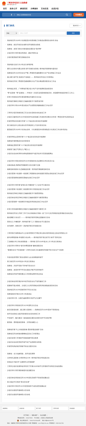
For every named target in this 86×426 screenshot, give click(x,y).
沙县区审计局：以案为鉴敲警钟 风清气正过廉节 (24, 298)
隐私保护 (34, 415)
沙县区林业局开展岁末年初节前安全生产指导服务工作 (26, 281)
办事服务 (34, 9)
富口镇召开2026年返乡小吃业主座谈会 (21, 261)
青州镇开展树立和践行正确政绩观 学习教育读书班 (25, 101)
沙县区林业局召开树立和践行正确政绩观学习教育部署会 (27, 197)
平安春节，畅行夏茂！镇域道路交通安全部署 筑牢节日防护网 (29, 318)
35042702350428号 (34, 420)
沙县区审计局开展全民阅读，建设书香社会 (22, 53)
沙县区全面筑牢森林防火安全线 (18, 390)
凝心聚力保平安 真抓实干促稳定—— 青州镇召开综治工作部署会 (30, 77)
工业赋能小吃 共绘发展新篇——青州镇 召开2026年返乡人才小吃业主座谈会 (34, 241)
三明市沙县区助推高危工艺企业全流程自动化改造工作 (26, 113)
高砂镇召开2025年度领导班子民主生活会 (21, 290)
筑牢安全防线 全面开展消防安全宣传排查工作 (23, 314)
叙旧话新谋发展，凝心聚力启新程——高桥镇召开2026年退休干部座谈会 (33, 310)
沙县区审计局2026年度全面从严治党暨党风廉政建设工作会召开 (30, 105)
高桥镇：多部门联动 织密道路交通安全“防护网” (24, 49)
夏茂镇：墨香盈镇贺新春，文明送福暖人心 (22, 322)
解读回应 (24, 9)
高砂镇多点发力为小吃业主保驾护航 (20, 64)
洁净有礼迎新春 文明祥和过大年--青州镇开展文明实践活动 (28, 358)
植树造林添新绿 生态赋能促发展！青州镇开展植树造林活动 (28, 169)
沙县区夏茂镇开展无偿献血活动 (18, 57)
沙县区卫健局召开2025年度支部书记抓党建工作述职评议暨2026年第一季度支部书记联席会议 (40, 117)
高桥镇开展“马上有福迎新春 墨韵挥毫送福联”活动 (25, 329)
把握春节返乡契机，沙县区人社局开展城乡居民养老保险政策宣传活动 (32, 285)
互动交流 (44, 9)
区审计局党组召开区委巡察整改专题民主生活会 (24, 97)
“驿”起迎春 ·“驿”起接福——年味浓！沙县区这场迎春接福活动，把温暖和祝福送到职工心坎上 (40, 93)
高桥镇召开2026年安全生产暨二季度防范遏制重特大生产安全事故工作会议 (34, 73)
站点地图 (43, 415)
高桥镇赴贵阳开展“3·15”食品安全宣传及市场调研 (24, 145)
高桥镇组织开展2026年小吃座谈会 (19, 294)
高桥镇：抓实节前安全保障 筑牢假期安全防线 (23, 45)
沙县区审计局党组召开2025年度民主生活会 (22, 305)
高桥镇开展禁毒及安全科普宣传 (18, 141)
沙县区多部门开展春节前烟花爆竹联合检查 (22, 338)
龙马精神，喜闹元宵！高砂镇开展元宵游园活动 (24, 226)
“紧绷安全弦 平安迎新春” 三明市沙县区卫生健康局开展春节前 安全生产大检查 (35, 250)
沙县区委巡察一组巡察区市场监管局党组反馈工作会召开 (27, 202)
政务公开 (13, 9)
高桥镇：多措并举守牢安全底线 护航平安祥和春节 (25, 270)
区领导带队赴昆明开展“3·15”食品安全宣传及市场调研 (26, 137)
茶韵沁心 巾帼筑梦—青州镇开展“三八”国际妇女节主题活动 (28, 222)
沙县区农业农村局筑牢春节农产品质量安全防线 (24, 342)
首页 (5, 9)
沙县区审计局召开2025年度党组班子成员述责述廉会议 (26, 386)
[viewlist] (11, 33)
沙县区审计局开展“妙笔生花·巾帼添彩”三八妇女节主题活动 (28, 185)
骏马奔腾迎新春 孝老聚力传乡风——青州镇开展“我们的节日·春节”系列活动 (34, 237)
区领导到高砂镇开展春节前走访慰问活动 (21, 346)
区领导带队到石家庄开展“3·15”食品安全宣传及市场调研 (27, 121)
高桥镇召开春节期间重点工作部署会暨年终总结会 (25, 274)
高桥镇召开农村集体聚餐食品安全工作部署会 (23, 334)
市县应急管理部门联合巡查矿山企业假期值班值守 (25, 257)
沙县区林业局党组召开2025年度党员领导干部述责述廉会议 (28, 378)
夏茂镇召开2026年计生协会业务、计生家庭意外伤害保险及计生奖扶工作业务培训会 (37, 129)
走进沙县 (55, 9)
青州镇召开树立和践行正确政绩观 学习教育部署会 (25, 193)
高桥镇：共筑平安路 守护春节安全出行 (21, 266)
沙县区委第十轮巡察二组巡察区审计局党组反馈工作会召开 (28, 189)
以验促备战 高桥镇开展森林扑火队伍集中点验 (23, 165)
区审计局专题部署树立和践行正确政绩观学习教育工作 (26, 209)
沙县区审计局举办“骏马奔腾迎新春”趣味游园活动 (25, 246)
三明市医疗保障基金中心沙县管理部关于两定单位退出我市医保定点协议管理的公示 (37, 233)
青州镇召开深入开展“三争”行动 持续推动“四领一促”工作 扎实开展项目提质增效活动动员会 (40, 213)
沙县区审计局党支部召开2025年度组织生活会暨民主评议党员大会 (30, 161)
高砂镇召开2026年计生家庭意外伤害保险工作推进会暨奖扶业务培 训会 (32, 40)
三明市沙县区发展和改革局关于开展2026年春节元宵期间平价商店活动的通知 (35, 366)
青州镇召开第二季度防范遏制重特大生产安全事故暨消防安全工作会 (31, 81)
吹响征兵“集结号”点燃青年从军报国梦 (21, 362)
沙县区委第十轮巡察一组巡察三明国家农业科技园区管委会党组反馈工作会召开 (35, 173)
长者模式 (78, 15)
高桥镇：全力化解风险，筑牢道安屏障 (21, 354)
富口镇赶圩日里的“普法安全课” (18, 382)
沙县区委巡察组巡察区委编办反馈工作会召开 (23, 178)
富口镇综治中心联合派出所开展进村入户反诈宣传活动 (26, 125)
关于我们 (26, 415)
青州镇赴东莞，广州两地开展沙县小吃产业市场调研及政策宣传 (30, 89)
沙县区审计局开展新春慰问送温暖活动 (21, 370)
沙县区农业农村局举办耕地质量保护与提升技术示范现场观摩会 (30, 153)
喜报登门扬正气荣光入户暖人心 (18, 149)
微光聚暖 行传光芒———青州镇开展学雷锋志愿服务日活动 (28, 217)
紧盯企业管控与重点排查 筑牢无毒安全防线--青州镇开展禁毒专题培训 (32, 69)
